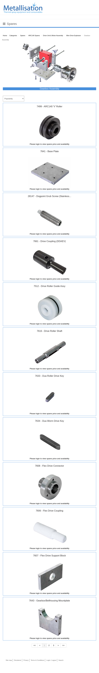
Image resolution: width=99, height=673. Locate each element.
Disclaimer (17, 660)
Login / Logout (51, 660)
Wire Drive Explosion (73, 35)
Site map (9, 660)
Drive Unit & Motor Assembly (53, 35)
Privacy (25, 660)
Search (60, 660)
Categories (13, 35)
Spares (22, 35)
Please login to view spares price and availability (49, 144)
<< (34, 645)
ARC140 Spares (34, 35)
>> (63, 645)
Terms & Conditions (37, 660)
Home (5, 35)
